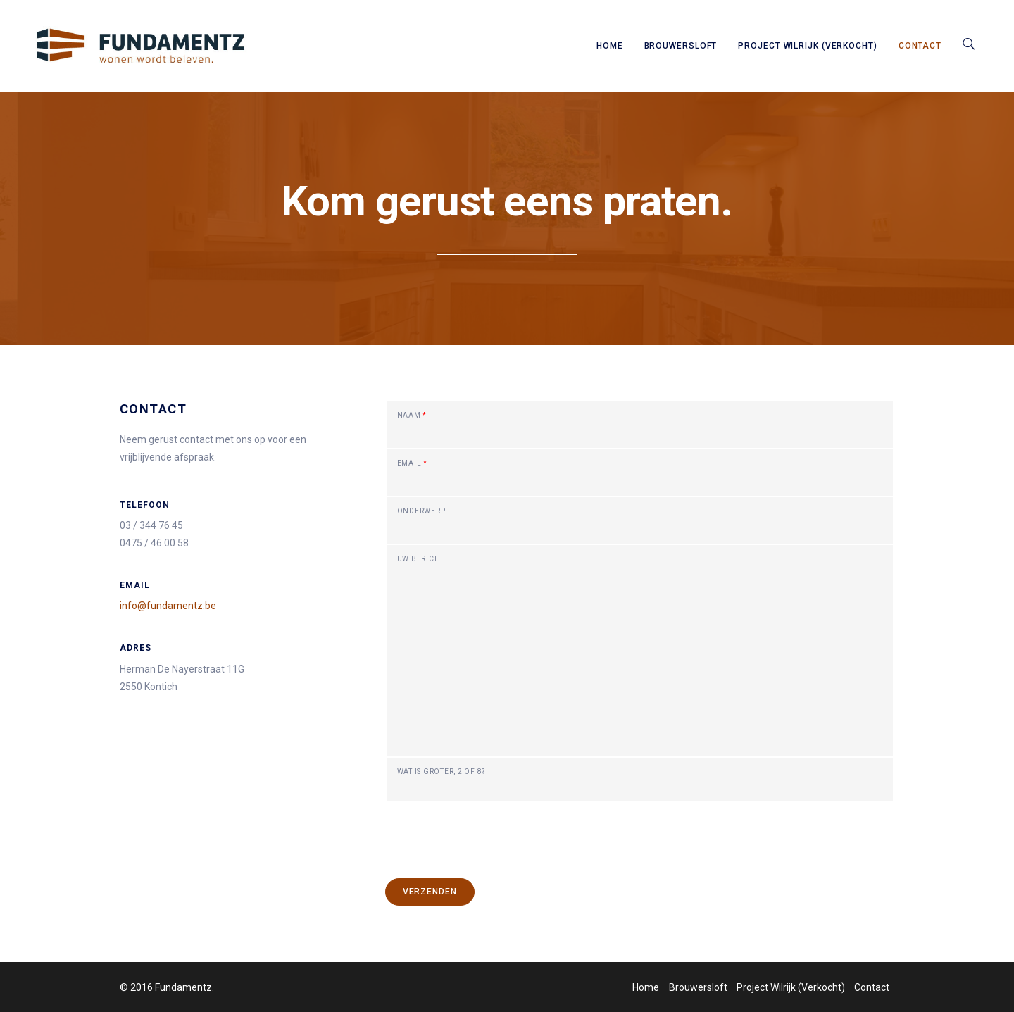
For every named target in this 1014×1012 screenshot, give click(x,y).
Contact (920, 46)
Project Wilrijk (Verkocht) (807, 46)
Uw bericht (421, 559)
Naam (412, 415)
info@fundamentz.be (168, 605)
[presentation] (493, 829)
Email (412, 463)
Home (609, 46)
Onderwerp (421, 511)
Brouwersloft (681, 46)
